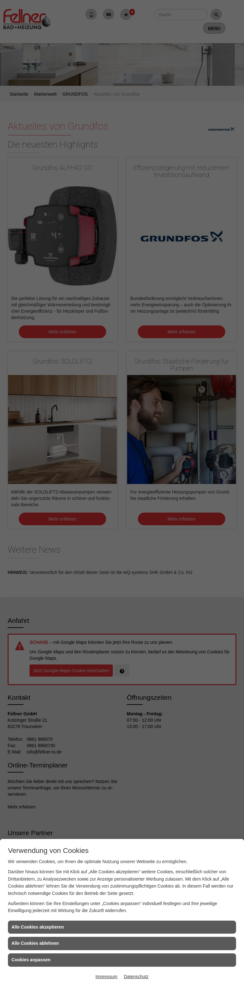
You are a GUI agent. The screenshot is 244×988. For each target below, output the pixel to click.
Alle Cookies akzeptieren (37, 927)
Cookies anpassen (31, 959)
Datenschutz (136, 976)
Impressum (106, 976)
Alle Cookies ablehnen (35, 943)
